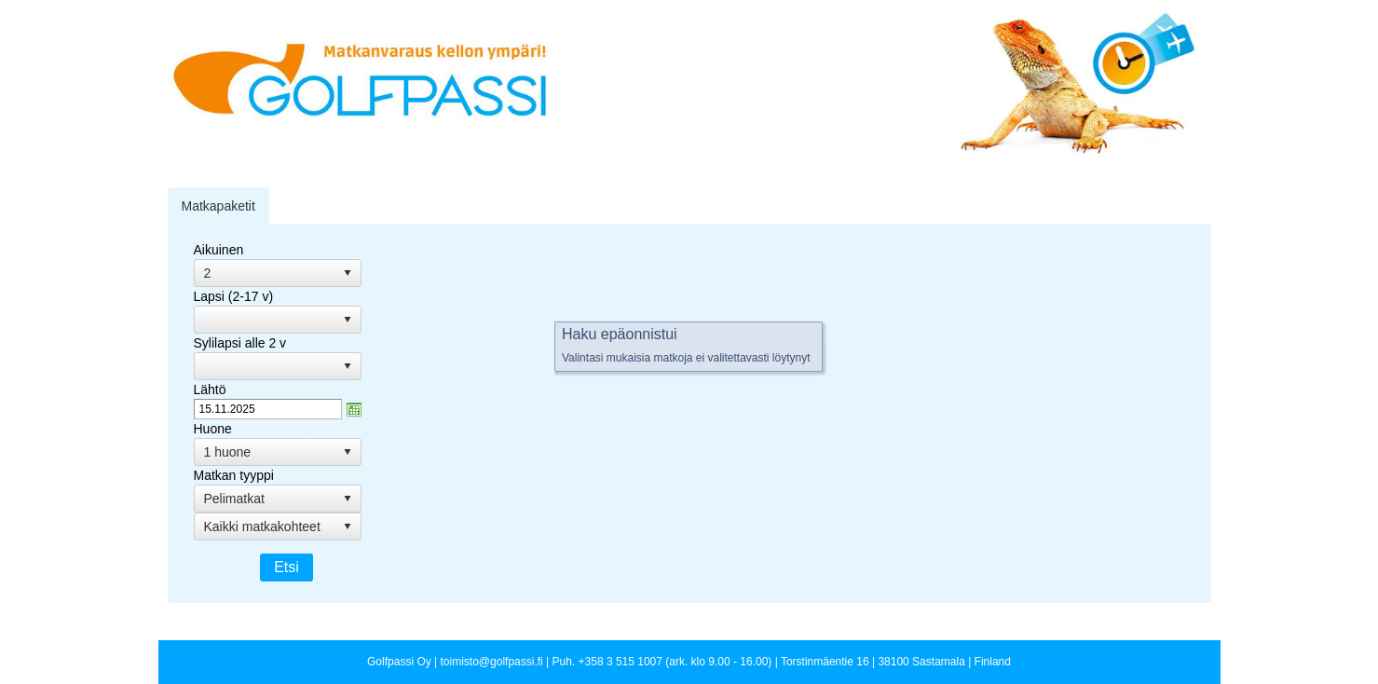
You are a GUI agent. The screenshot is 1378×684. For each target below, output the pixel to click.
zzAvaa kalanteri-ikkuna (354, 409)
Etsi (286, 567)
